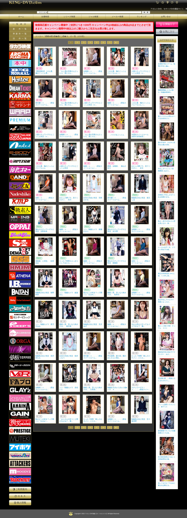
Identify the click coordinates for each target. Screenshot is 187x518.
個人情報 (20, 502)
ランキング (141, 16)
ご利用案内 (20, 489)
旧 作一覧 (20, 38)
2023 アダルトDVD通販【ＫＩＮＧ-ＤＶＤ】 (94, 513)
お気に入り (167, 31)
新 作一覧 (20, 29)
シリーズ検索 (69, 16)
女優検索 (45, 16)
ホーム (21, 16)
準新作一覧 (20, 34)
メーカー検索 (117, 16)
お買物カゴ (167, 24)
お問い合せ (166, 16)
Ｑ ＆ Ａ (20, 496)
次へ (116, 42)
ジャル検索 (93, 16)
